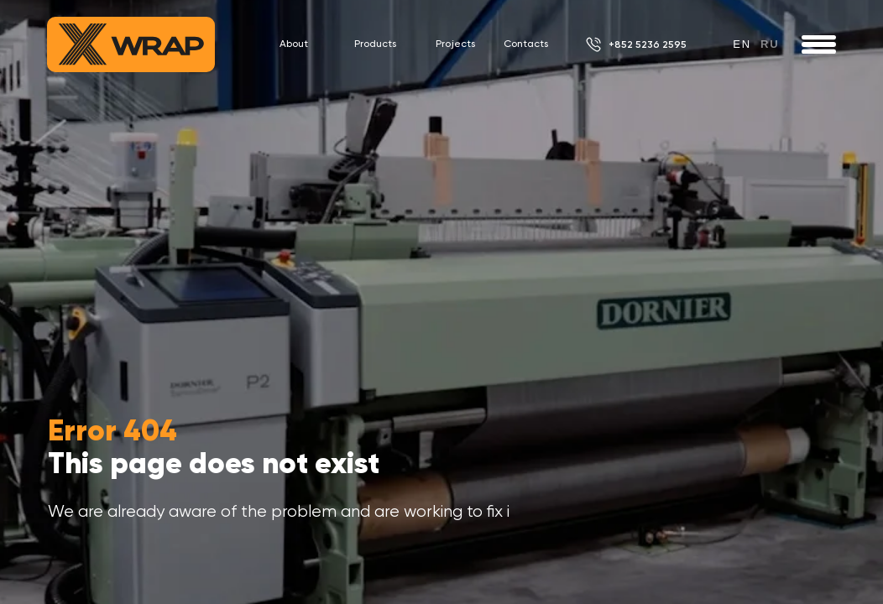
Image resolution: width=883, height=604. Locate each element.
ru (769, 44)
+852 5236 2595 (648, 44)
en (742, 44)
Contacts (526, 43)
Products (375, 43)
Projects (455, 43)
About (294, 43)
